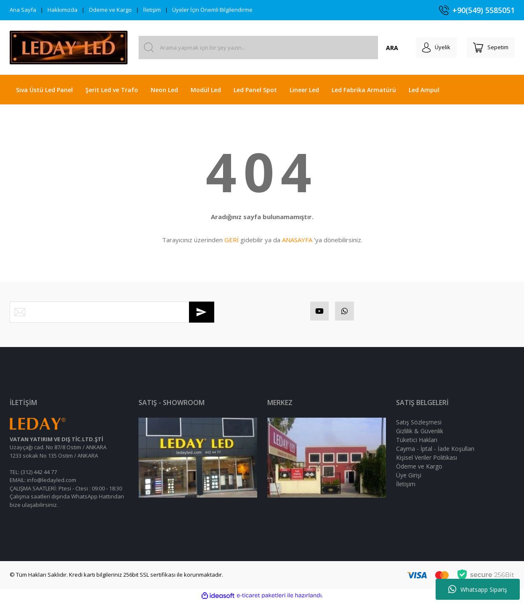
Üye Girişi (408, 477)
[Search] (267, 47)
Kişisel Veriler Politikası (426, 460)
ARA (383, 48)
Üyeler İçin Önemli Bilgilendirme (212, 9)
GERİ (231, 240)
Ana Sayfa (23, 9)
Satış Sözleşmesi (419, 424)
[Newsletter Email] (112, 312)
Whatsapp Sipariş (477, 589)
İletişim (152, 9)
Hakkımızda (62, 9)
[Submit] (201, 312)
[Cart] (489, 47)
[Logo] (69, 47)
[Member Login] (429, 47)
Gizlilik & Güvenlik (419, 433)
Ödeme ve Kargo (110, 9)
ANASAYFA (297, 240)
